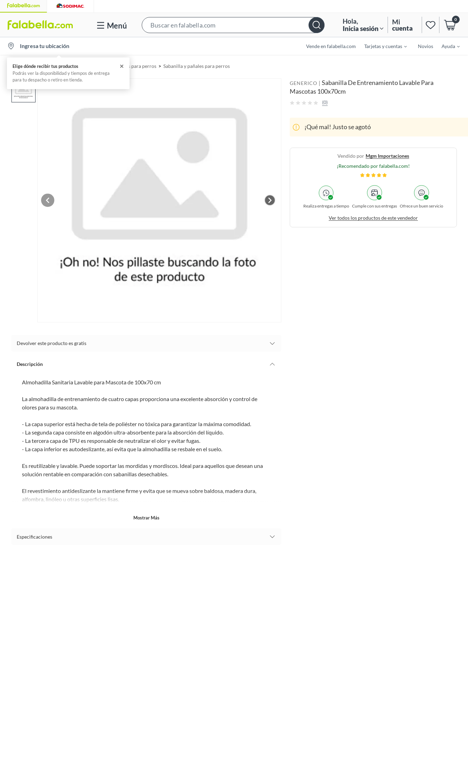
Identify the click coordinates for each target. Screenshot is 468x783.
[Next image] (269, 198)
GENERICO (303, 83)
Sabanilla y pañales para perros (196, 66)
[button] (233, 25)
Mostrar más (146, 515)
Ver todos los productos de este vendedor (373, 218)
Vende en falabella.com (331, 46)
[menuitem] (381, 46)
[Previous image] (51, 198)
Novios (425, 46)
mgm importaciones (387, 156)
